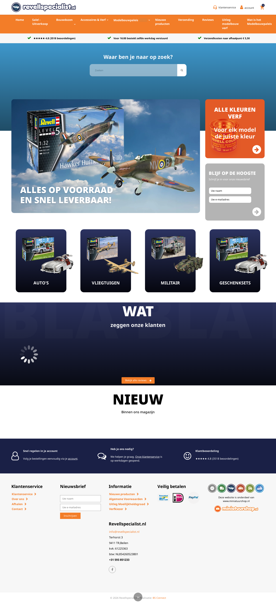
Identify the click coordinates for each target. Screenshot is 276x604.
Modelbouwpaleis (130, 20)
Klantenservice (22, 494)
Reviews (208, 20)
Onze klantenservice (147, 456)
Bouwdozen (64, 20)
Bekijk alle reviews (138, 380)
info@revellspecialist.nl (124, 532)
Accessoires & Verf (93, 20)
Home (20, 20)
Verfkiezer (116, 509)
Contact (17, 509)
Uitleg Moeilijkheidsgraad (127, 504)
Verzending (186, 20)
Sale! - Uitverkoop (40, 22)
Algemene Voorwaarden (126, 499)
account (72, 458)
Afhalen (17, 504)
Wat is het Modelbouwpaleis (259, 22)
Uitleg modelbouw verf (230, 24)
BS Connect (159, 597)
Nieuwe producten (162, 22)
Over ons (18, 499)
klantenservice (227, 7)
